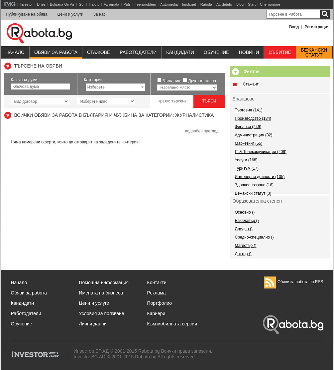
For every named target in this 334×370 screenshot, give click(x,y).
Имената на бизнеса (101, 292)
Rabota (206, 4)
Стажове (98, 52)
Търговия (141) (249, 110)
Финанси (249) (248, 127)
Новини (249, 52)
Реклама (156, 292)
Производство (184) (253, 118)
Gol (81, 4)
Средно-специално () (254, 237)
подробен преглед (201, 131)
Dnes (41, 4)
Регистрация (316, 27)
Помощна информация (104, 282)
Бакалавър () (247, 221)
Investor (26, 4)
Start (252, 4)
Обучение (21, 323)
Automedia (169, 4)
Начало (15, 52)
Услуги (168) (246, 160)
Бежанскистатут (314, 53)
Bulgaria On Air (62, 4)
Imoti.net (189, 4)
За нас (99, 14)
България (171, 81)
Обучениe (216, 52)
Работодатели (138, 52)
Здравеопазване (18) (254, 185)
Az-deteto (224, 4)
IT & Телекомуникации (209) (260, 152)
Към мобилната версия (172, 323)
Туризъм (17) (247, 168)
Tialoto (94, 4)
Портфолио (159, 303)
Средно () (244, 229)
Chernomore (270, 4)
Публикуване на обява (27, 14)
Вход (294, 27)
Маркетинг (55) (249, 143)
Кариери (156, 313)
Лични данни (93, 323)
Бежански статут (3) (253, 193)
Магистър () (246, 246)
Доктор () (243, 254)
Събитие (280, 52)
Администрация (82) (254, 135)
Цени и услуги (70, 14)
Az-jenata (111, 4)
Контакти (157, 282)
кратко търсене (173, 101)
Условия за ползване (101, 313)
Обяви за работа (55, 52)
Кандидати (180, 52)
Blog (240, 4)
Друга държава (202, 81)
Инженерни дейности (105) (260, 177)
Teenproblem (145, 4)
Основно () (245, 212)
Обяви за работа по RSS (293, 282)
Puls (127, 4)
